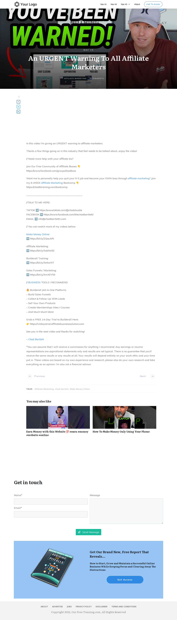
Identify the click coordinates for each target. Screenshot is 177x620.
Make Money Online (37, 234)
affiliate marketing (138, 178)
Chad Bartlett (36, 339)
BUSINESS (34, 282)
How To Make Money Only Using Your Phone (124, 422)
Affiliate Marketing (75, 78)
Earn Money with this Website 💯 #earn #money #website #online (58, 422)
